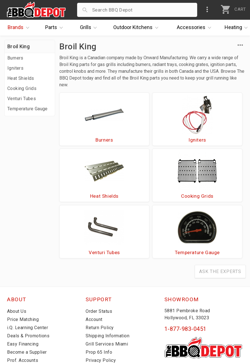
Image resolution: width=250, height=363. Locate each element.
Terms (93, 315)
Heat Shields (20, 78)
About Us (17, 257)
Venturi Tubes (21, 98)
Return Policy (100, 274)
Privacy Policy (101, 306)
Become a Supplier (28, 298)
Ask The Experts (220, 218)
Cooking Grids (21, 88)
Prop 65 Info (100, 298)
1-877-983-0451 (185, 275)
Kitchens (137, 28)
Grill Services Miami (108, 290)
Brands (20, 28)
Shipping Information (109, 282)
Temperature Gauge (27, 108)
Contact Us (19, 315)
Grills (90, 28)
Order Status (100, 257)
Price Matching (24, 266)
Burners (15, 58)
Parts (55, 28)
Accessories (195, 28)
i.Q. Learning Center (29, 274)
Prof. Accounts (24, 306)
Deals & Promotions (29, 282)
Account (95, 266)
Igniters (15, 68)
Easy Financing (23, 290)
